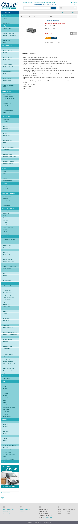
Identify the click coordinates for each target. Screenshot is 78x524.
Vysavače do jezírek (7, 210)
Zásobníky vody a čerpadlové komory (9, 240)
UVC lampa (5, 447)
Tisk (58, 42)
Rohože (5, 273)
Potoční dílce (5, 20)
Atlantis (5, 313)
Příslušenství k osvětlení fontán (10, 334)
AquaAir (4, 190)
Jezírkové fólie (6, 250)
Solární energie (6, 88)
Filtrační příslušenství (8, 361)
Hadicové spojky (7, 245)
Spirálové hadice (7, 247)
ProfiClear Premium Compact (9, 156)
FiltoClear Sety (6, 128)
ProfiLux (5, 75)
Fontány (4, 26)
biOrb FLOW (5, 388)
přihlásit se (74, 2)
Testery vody (5, 198)
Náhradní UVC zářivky (7, 180)
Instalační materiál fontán (8, 368)
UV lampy (4, 168)
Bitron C (4, 173)
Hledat (53, 8)
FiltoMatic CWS (6, 138)
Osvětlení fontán (6, 325)
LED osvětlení (6, 48)
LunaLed (5, 52)
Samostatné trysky (7, 292)
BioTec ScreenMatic (7, 145)
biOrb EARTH (6, 411)
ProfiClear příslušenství (8, 166)
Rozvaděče (5, 341)
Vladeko (3, 495)
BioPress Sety (6, 124)
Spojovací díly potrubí (8, 163)
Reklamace (22, 511)
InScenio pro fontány (7, 339)
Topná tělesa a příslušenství (9, 454)
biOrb (3, 381)
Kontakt (75, 12)
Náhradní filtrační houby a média (10, 428)
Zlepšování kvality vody (8, 200)
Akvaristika (25, 16)
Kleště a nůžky (6, 234)
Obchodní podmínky (67, 12)
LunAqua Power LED (8, 66)
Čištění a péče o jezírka (8, 208)
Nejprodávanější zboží (8, 509)
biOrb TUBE (5, 390)
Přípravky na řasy (6, 205)
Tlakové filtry (5, 121)
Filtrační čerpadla (6, 91)
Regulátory (5, 344)
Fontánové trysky (6, 40)
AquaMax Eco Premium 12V (9, 98)
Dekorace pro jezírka (7, 271)
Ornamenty (5, 400)
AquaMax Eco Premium (8, 96)
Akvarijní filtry (5, 421)
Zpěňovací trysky (7, 299)
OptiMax (5, 438)
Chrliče (4, 42)
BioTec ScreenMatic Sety (8, 147)
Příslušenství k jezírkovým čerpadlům (8, 113)
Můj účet (75, 4)
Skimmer (5, 222)
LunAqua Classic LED (8, 55)
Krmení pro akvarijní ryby (8, 452)
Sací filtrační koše (7, 366)
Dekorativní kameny (7, 268)
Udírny (2, 498)
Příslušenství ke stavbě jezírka (9, 266)
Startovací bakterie (7, 196)
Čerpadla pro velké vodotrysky (10, 37)
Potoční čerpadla (6, 23)
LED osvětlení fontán (8, 330)
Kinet (50, 522)
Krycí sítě (5, 229)
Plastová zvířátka (7, 280)
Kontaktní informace (25, 513)
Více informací (24, 53)
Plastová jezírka (6, 264)
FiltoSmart (5, 424)
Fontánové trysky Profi (7, 285)
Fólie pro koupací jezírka (8, 259)
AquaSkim (5, 224)
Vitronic (4, 171)
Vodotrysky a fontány (7, 28)
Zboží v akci (5, 461)
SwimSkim (5, 220)
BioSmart (5, 133)
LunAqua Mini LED (7, 57)
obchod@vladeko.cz (48, 517)
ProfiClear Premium (7, 154)
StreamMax (5, 442)
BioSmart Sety (6, 135)
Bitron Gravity (6, 176)
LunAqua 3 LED (6, 61)
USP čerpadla (6, 316)
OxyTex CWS (5, 188)
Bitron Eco (5, 178)
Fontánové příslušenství (8, 356)
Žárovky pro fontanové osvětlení (10, 332)
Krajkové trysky (6, 304)
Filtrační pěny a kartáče (8, 161)
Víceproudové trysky (7, 295)
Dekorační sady (6, 409)
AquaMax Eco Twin (7, 103)
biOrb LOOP (5, 414)
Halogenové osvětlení (7, 71)
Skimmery (5, 215)
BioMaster (5, 426)
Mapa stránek (6, 513)
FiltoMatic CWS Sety (7, 140)
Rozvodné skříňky (7, 80)
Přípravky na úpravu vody (8, 193)
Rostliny (5, 275)
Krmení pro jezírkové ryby (8, 459)
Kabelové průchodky (7, 370)
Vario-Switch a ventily (8, 354)
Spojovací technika (7, 346)
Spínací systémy (7, 82)
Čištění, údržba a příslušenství (9, 407)
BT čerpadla (6, 318)
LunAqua (5, 73)
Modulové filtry (6, 149)
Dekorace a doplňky (7, 449)
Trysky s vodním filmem (8, 297)
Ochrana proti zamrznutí (8, 227)
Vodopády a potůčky (7, 15)
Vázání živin (5, 203)
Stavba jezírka (5, 236)
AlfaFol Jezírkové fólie (8, 257)
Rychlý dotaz (6, 511)
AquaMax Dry (6, 101)
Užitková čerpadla (6, 375)
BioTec (4, 142)
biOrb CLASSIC (6, 393)
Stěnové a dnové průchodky (9, 363)
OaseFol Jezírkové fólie (8, 261)
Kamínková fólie (6, 254)
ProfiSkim (5, 217)
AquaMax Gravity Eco (7, 108)
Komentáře (32, 53)
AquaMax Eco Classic (7, 94)
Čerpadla (5, 435)
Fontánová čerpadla (7, 30)
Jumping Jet (6, 288)
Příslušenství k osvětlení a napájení (8, 86)
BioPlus (5, 433)
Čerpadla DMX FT (7, 323)
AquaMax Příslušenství (8, 110)
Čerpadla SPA (6, 320)
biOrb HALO (5, 395)
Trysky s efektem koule (8, 302)
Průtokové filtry (6, 131)
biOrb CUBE (5, 397)
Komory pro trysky (7, 359)
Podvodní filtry (6, 119)
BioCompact (6, 431)
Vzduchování (5, 183)
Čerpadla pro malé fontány (9, 33)
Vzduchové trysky (7, 290)
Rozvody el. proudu (7, 78)
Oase (2, 497)
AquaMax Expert (6, 105)
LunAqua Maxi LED (7, 59)
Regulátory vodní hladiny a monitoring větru (9, 351)
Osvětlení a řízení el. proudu (35, 16)
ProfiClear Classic (7, 152)
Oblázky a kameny (7, 416)
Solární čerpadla (6, 378)
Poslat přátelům (49, 42)
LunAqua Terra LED (7, 50)
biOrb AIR (5, 383)
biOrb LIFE (5, 386)
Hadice (4, 243)
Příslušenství (5, 159)
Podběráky (5, 231)
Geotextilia (5, 252)
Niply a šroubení (6, 373)
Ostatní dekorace (6, 404)
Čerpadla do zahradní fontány (9, 35)
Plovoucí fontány (6, 306)
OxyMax (5, 440)
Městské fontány (6, 283)
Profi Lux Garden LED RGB (9, 68)
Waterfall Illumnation (7, 64)
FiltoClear (5, 126)
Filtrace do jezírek (6, 116)
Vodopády (5, 18)
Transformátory (6, 348)
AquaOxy (5, 186)
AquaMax (5, 311)
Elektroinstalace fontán (8, 337)
